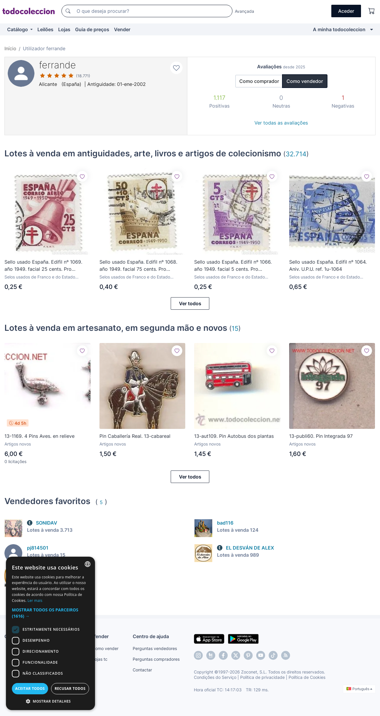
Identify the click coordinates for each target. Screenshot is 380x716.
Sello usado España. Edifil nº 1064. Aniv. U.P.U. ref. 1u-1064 (328, 265)
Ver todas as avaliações (281, 123)
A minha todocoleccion (339, 29)
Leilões (45, 29)
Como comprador (259, 81)
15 (235, 328)
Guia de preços (92, 29)
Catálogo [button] (18, 29)
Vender (122, 29)
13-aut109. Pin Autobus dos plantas (234, 436)
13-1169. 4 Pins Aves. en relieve (39, 436)
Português (359, 689)
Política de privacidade (262, 677)
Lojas (64, 29)
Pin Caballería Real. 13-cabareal (134, 436)
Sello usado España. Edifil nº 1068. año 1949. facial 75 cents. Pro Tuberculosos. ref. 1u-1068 (138, 266)
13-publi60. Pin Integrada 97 (321, 436)
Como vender (105, 648)
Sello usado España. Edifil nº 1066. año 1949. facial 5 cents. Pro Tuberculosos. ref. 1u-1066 (233, 266)
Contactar (142, 669)
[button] (50, 613)
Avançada (244, 11)
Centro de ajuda (151, 636)
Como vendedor (304, 81)
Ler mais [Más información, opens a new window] (35, 600)
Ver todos (190, 303)
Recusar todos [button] (70, 688)
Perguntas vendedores (155, 648)
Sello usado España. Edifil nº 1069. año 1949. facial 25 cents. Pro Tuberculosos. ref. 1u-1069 (43, 266)
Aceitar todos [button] (30, 688)
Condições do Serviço (215, 677)
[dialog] (50, 633)
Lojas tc (99, 659)
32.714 (296, 154)
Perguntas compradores (156, 659)
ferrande (57, 65)
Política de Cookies (307, 677)
